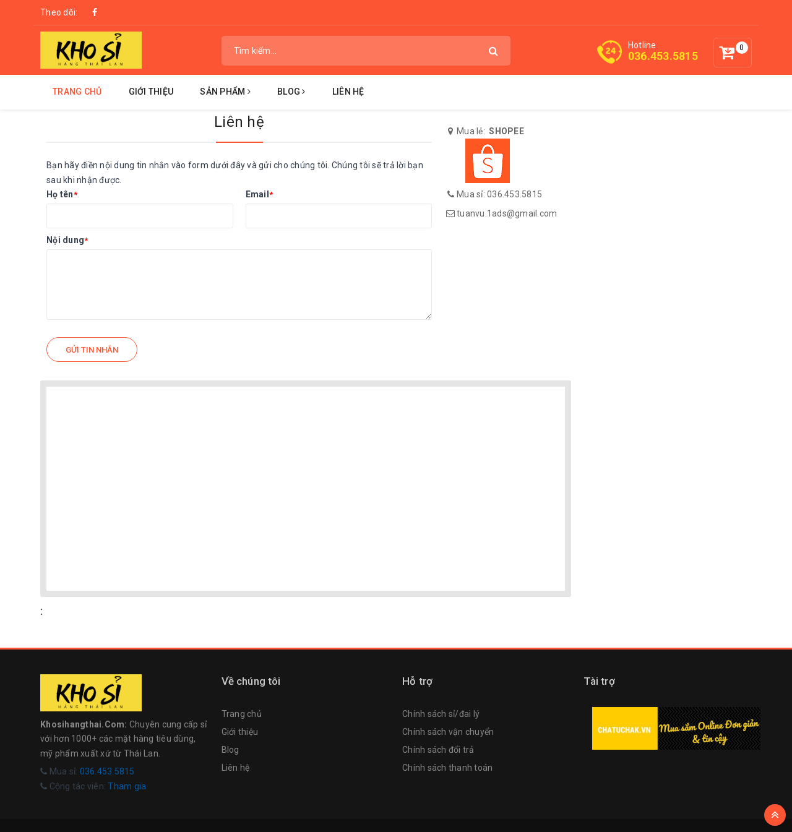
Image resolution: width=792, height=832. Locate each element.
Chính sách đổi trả (438, 750)
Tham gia (127, 786)
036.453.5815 (663, 55)
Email (259, 194)
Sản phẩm (225, 91)
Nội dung (67, 240)
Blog (291, 91)
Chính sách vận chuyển (448, 732)
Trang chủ (77, 91)
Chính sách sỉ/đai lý (441, 714)
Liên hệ (348, 91)
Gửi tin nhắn (92, 349)
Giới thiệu (151, 91)
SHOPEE (506, 131)
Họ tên (61, 194)
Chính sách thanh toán (447, 768)
